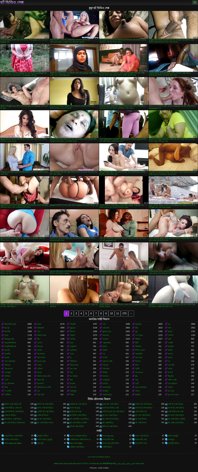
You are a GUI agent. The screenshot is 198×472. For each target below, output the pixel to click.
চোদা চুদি (40, 443)
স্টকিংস (138, 339)
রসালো (105, 383)
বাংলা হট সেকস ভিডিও (144, 408)
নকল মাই (40, 380)
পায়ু (136, 380)
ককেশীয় (7, 354)
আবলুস (105, 391)
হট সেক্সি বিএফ (140, 423)
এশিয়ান (72, 339)
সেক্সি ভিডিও (107, 447)
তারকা (6, 358)
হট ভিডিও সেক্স (12, 2)
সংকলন (105, 339)
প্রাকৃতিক (73, 346)
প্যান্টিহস (7, 395)
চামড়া (105, 346)
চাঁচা (136, 328)
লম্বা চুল (105, 365)
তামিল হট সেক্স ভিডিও (143, 404)
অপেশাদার (41, 354)
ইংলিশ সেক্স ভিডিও (11, 439)
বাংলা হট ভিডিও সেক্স (111, 408)
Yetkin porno (58, 463)
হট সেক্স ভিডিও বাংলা (45, 423)
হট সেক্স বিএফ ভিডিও (111, 419)
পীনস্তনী (73, 324)
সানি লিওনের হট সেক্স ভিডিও (114, 411)
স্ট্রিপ (38, 339)
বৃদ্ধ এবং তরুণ (173, 395)
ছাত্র (71, 372)
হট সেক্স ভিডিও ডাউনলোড (14, 423)
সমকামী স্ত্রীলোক (10, 346)
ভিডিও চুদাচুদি (173, 436)
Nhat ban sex (97, 463)
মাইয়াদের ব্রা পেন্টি (44, 387)
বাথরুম (72, 383)
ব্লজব (39, 324)
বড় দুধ (6, 328)
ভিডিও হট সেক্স (76, 411)
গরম (71, 343)
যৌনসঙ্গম (106, 369)
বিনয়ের (40, 346)
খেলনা (39, 343)
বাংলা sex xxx (108, 436)
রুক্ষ (71, 380)
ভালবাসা (40, 383)
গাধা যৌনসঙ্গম (9, 361)
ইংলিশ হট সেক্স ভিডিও (45, 404)
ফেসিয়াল (73, 350)
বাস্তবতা (7, 365)
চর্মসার (170, 354)
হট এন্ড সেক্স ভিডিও (110, 415)
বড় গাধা (171, 391)
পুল (38, 391)
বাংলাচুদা (171, 439)
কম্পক (170, 372)
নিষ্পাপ (72, 332)
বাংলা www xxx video (13, 443)
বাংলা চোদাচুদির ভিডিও (78, 436)
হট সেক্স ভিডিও (141, 419)
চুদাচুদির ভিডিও (42, 436)
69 (136, 376)
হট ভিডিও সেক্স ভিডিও (13, 419)
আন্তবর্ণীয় (138, 354)
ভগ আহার (74, 376)
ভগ (169, 324)
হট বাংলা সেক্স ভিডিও (176, 415)
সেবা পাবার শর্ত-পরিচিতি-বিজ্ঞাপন (99, 457)
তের (38, 332)
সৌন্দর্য (170, 335)
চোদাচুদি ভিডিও (173, 443)
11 (117, 313)
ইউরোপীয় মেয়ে (10, 324)
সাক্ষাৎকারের (107, 395)
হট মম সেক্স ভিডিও (44, 419)
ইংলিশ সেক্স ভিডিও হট (12, 404)
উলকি (170, 350)
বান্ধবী (105, 350)
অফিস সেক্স (172, 380)
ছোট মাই (106, 328)
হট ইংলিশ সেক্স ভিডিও (78, 415)
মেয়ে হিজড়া (172, 383)
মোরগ (39, 365)
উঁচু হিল (171, 376)
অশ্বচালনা (40, 328)
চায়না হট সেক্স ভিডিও (111, 404)
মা (70, 358)
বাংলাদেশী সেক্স (108, 439)
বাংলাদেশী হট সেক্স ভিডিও (14, 411)
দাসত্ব (170, 369)
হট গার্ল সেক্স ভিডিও (142, 415)
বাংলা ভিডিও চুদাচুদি (44, 439)
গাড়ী (137, 383)
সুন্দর (6, 335)
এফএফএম (8, 369)
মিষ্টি (136, 343)
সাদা (169, 328)
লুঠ (136, 332)
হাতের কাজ (41, 361)
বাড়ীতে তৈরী (107, 361)
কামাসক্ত (106, 335)
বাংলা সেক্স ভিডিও (142, 436)
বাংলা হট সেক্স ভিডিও (176, 408)
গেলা (6, 380)
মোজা (137, 391)
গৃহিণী (137, 369)
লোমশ (39, 350)
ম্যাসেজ (105, 376)
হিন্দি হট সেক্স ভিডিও (110, 426)
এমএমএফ (139, 372)
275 (124, 313)
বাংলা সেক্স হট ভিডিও (45, 408)
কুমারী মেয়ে (107, 332)
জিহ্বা (72, 395)
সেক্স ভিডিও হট (141, 411)
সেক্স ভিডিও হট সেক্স (175, 411)
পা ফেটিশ (7, 391)
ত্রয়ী (169, 339)
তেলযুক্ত (7, 372)
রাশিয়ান (7, 376)
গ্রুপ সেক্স (73, 369)
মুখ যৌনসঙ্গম (9, 383)
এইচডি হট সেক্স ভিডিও (78, 404)
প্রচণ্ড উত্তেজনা (140, 387)
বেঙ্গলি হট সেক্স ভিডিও (45, 411)
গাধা (104, 324)
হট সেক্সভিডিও (108, 423)
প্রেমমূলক (106, 380)
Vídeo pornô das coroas (72, 463)
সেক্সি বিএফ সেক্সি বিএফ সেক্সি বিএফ (81, 439)
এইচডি (72, 335)
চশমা (137, 365)
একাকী (170, 343)
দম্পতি (105, 358)
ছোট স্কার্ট (40, 395)
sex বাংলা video (76, 443)
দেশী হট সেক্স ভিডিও (175, 404)
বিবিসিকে (73, 361)
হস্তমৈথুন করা (9, 339)
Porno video (139, 463)
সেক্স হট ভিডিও (10, 415)
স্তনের (39, 372)
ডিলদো (138, 361)
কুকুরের (72, 328)
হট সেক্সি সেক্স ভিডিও (176, 423)
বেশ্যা (72, 354)
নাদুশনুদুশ (73, 391)
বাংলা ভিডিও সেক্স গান (13, 408)
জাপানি (7, 350)
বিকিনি (105, 372)
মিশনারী (7, 332)
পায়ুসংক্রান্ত (107, 343)
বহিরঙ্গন (138, 346)
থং (169, 361)
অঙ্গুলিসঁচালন (10, 343)
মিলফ (170, 332)
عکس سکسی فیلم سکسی (125, 463)
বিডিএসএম (74, 365)
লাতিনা (39, 369)
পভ (104, 354)
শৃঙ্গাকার (171, 346)
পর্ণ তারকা (139, 335)
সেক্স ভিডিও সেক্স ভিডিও (13, 436)
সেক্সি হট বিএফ (42, 415)
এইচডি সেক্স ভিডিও (77, 447)
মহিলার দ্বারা (41, 335)
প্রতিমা (170, 387)
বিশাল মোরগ (140, 350)
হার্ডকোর (138, 324)
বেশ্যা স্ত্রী (171, 365)
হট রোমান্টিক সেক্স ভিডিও (79, 419)
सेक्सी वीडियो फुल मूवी (109, 463)
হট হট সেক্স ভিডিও (77, 426)
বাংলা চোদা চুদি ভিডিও (111, 443)
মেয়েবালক (106, 387)
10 (111, 313)
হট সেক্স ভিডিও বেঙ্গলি (78, 423)
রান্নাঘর (137, 395)
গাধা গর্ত (73, 387)
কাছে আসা (41, 358)
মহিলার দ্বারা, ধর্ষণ (43, 376)
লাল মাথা (138, 358)
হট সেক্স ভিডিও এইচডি (176, 419)
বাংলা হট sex (75, 408)
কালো (170, 358)
